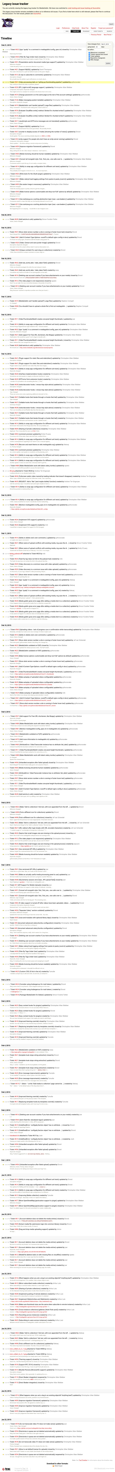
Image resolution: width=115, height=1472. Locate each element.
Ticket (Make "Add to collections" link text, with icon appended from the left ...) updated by (44, 807)
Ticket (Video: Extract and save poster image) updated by (32, 243)
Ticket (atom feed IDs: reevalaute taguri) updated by (30, 1120)
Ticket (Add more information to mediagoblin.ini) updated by (36, 739)
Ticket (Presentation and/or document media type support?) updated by (44, 62)
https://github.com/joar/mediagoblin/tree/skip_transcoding (33, 1428)
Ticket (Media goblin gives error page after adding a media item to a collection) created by (49, 617)
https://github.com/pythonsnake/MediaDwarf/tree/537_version (37, 705)
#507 (31, 1379)
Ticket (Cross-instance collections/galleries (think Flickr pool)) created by (39, 1310)
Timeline (76, 31)
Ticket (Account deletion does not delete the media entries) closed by (37, 1219)
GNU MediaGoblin (100, 1468)
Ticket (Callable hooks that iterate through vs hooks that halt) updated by (44, 397)
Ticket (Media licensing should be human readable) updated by (41, 154)
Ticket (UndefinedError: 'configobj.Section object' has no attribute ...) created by (39, 1139)
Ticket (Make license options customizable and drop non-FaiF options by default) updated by (52, 192)
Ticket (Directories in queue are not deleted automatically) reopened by (44, 1454)
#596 (48, 136)
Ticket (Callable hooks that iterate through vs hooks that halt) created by (44, 418)
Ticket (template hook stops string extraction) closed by (32, 1055)
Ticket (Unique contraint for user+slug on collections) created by (35, 250)
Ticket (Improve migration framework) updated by (30, 146)
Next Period (107, 35)
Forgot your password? (105, 28)
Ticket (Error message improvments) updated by (30, 1073)
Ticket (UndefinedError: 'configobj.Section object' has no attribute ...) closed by (39, 1125)
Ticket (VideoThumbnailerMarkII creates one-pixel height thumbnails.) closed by (47, 340)
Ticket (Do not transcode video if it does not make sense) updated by (36, 1424)
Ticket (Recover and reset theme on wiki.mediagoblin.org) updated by (37, 445)
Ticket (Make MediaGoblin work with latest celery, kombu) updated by (37, 466)
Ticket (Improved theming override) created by (29, 1096)
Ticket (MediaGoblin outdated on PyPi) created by (29, 1050)
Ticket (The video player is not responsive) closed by (30, 281)
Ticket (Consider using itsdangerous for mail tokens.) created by (35, 989)
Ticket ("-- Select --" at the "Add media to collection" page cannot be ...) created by (41, 1084)
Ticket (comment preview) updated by (28, 434)
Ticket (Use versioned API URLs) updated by (34, 849)
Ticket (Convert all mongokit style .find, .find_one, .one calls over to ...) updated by (48, 159)
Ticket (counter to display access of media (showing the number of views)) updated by (42, 132)
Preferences (66, 28)
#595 (43, 136)
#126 (33, 431)
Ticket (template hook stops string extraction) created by (32, 1068)
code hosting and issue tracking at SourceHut (84, 8)
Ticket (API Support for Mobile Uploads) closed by (28, 885)
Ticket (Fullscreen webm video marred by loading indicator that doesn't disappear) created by (50, 476)
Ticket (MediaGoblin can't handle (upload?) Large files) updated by (42, 105)
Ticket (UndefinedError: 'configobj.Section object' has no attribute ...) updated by (40, 1130)
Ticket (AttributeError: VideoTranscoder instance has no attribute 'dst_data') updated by (45, 745)
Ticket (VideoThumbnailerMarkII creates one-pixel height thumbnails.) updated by (40, 319)
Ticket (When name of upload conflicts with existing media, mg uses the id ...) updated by (46, 548)
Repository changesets (97, 58)
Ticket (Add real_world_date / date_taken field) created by (32, 270)
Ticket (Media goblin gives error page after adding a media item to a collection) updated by (49, 601)
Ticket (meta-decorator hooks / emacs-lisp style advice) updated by (42, 385)
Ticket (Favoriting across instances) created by (30, 1315)
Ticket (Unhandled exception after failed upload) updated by (33, 1144)
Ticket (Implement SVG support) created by (26, 525)
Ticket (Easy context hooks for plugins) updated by (37, 1005)
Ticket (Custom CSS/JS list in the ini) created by (30, 971)
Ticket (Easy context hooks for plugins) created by (36, 1016)
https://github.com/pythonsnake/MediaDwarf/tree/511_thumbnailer (34, 674)
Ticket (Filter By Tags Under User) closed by (34, 57)
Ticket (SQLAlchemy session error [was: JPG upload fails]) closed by (35, 880)
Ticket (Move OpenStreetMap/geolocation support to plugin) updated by (44, 1201)
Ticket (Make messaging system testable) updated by (38, 100)
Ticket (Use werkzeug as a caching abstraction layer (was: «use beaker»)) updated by (49, 199)
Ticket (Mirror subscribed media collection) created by (33, 1283)
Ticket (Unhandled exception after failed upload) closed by (39, 763)
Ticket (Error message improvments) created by (29, 1078)
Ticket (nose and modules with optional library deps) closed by (41, 918)
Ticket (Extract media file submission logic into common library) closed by (38, 1224)
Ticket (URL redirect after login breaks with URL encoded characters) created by (44, 828)
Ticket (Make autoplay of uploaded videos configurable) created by (35, 693)
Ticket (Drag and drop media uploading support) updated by (33, 1229)
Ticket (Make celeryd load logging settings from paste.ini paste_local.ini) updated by (49, 179)
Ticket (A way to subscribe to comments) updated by (37, 75)
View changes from (99, 44)
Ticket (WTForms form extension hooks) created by (37, 379)
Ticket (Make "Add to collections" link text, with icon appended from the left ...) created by (44, 1338)
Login (58, 28)
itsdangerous (14, 991)
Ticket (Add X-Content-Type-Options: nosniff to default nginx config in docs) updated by (43, 237)
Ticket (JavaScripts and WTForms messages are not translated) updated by (41, 121)
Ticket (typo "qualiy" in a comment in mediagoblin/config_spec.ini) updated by (46, 330)
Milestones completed (97, 53)
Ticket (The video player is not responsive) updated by (38, 839)
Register (93, 28)
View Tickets (98, 31)
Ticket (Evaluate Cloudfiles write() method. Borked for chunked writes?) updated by (48, 111)
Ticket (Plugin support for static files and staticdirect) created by (41, 363)
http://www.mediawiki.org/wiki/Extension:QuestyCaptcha (36, 347)
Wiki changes (94, 60)
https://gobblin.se (25, 846)
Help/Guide (75, 28)
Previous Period (96, 35)
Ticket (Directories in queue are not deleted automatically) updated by (43, 1431)
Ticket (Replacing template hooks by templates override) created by (36, 1102)
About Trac (85, 28)
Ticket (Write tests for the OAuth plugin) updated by (37, 174)
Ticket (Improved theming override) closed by (35, 1021)
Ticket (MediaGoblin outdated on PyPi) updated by (32, 651)
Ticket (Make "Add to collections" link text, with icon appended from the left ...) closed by (47, 823)
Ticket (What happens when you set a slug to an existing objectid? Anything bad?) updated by (52, 1278)
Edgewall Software (22, 1470)
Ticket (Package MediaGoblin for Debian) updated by (36, 995)
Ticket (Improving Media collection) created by (29, 1195)
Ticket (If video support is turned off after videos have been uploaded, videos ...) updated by (44, 903)
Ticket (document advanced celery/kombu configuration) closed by (42, 923)
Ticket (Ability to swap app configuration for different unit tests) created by (45, 1190)
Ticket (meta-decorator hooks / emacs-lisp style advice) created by (42, 408)
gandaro (22, 882)
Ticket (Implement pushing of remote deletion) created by (34, 1294)
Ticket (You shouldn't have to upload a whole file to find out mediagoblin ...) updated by (46, 306)
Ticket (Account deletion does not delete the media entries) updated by (37, 1242)
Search (109, 31)
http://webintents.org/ (45, 1301)
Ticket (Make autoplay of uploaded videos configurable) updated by (38, 677)
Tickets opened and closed (98, 54)
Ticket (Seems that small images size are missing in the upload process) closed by (40, 833)
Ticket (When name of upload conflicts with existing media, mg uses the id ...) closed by (48, 543)
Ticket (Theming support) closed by (31, 1359)
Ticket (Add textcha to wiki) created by (32, 794)
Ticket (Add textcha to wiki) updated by (31, 219)
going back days (96, 47)
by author (98, 49)
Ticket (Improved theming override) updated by (35, 1032)
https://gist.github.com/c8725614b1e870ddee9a (31, 1251)
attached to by (27, 471)
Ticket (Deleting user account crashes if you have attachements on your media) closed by (43, 275)
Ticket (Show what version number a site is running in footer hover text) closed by (41, 232)
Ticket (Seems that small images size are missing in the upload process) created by (42, 844)
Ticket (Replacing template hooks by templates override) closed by (42, 1026)
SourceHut (37, 14)
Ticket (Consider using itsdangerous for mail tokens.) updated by (35, 984)
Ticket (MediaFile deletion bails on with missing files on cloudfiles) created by (39, 1255)
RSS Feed (58, 1466)
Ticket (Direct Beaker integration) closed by (34, 1383)
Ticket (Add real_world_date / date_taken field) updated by (32, 263)
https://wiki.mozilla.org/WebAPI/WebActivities (24, 1301)
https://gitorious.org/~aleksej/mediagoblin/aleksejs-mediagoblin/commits (32, 587)
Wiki (67, 31)
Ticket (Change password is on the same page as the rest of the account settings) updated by (47, 95)
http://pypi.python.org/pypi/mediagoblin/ (22, 1052)
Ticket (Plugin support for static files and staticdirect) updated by (42, 358)
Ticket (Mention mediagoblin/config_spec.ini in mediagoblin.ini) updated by (41, 505)
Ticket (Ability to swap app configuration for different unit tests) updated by (46, 166)
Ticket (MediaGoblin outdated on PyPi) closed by (36, 645)
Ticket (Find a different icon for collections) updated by (32, 812)
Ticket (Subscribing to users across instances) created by (34, 1320)
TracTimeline (83, 1460)
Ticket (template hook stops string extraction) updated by (32, 1060)
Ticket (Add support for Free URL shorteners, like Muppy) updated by (43, 335)
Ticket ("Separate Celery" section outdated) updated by (31, 910)
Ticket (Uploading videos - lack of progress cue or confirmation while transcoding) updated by (52, 630)
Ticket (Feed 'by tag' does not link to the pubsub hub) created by (33, 559)
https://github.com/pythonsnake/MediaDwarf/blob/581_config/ (29, 509)
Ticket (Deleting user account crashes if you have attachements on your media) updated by (44, 286)
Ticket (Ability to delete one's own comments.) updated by (35, 538)
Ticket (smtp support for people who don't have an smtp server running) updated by (41, 139)
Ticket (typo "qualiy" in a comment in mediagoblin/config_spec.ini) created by (39, 590)
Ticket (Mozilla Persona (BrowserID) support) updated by (39, 1370)
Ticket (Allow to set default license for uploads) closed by (39, 1449)
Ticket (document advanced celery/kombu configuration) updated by (36, 928)
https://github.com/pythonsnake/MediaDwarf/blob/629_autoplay (32, 684)
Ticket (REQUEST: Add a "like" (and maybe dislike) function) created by (42, 481)
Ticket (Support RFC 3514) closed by (32, 1365)
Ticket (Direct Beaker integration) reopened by (35, 1377)
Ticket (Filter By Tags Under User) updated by (35, 951)
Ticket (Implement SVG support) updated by (30, 520)
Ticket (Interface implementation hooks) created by (37, 374)
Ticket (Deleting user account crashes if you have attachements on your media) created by (43, 1115)
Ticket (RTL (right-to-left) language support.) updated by (38, 87)
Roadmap (86, 31)
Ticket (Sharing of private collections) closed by (35, 429)
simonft (19, 608)
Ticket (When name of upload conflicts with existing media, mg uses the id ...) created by (49, 596)
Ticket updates (94, 56)
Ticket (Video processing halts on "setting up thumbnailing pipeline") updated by (42, 82)
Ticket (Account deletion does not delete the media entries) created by (36, 1265)
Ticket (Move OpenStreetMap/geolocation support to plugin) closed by (44, 1206)
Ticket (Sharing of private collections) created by (31, 1289)
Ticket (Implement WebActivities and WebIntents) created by (35, 1299)
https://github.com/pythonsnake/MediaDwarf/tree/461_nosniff (32, 700)
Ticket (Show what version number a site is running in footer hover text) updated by (44, 575)
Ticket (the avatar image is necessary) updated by (37, 184)
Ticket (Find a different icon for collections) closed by (34, 817)
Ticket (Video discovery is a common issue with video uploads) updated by (41, 564)
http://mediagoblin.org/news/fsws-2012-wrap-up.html (31, 1306)
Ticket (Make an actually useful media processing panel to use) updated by (37, 875)
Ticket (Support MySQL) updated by (28, 69)
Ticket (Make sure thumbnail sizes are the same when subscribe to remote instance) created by (47, 1304)
